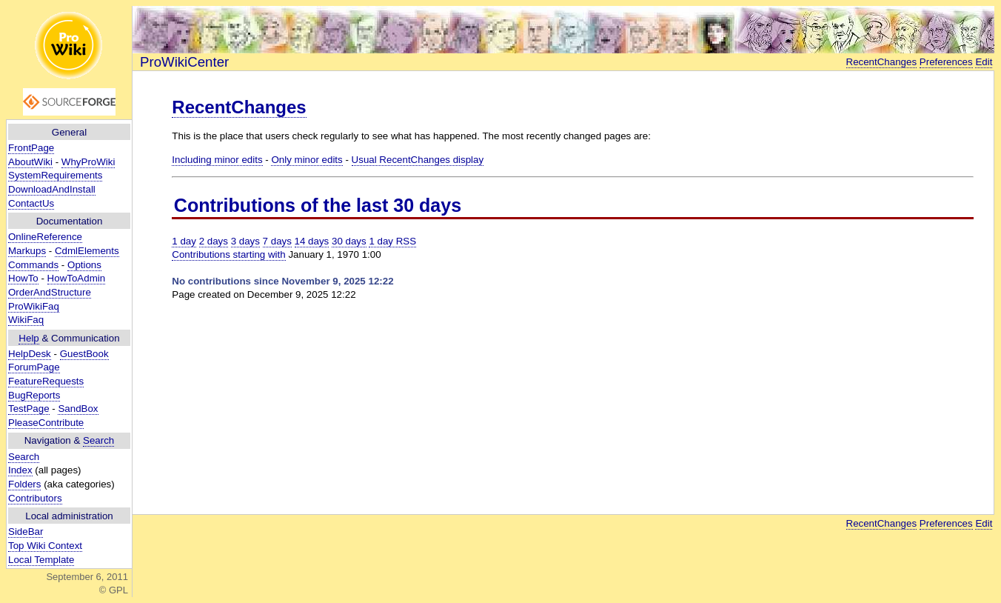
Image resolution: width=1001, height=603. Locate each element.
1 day (184, 241)
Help (28, 338)
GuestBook (84, 353)
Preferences (946, 61)
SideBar (25, 531)
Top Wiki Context (45, 545)
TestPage (29, 408)
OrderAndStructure (49, 292)
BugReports (34, 395)
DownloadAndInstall (52, 189)
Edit (983, 61)
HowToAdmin (76, 278)
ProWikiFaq (33, 306)
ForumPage (34, 367)
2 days (213, 241)
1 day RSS (392, 241)
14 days (312, 241)
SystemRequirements (55, 175)
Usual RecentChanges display (418, 159)
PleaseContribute (46, 422)
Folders (24, 484)
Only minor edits (306, 159)
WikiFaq (26, 319)
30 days (349, 241)
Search (98, 440)
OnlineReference (45, 236)
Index (20, 470)
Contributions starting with (228, 254)
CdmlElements (87, 250)
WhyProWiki (88, 161)
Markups (27, 250)
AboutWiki (30, 161)
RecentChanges (881, 61)
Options (84, 264)
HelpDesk (29, 353)
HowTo (23, 278)
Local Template (41, 559)
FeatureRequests (46, 381)
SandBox (78, 408)
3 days (245, 241)
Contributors (35, 498)
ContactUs (31, 203)
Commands (33, 264)
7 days (277, 241)
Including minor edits (217, 159)
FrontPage (31, 147)
